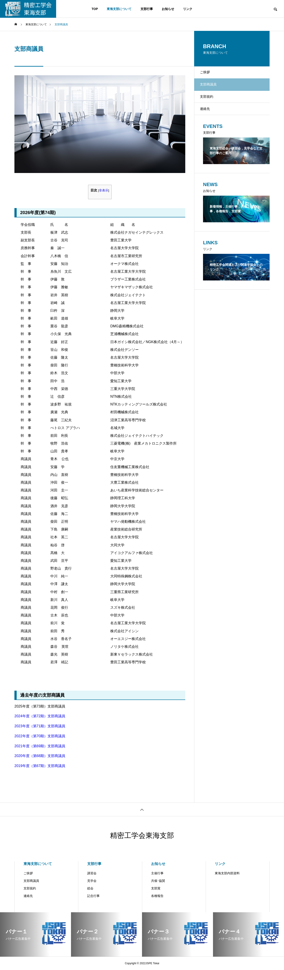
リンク (187, 9)
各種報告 (157, 896)
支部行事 (146, 9)
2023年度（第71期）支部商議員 (39, 726)
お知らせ (168, 9)
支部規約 (210, 105)
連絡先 (208, 120)
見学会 (92, 881)
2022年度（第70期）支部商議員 (39, 736)
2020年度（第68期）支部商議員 (39, 756)
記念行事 (93, 896)
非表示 (103, 190)
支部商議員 (31, 881)
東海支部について (119, 9)
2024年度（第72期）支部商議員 (39, 716)
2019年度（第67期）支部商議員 (39, 766)
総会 (90, 888)
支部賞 (155, 888)
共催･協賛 (158, 881)
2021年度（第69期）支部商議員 (39, 746)
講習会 (92, 873)
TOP (95, 9)
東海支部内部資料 (227, 873)
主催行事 (157, 873)
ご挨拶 (208, 74)
